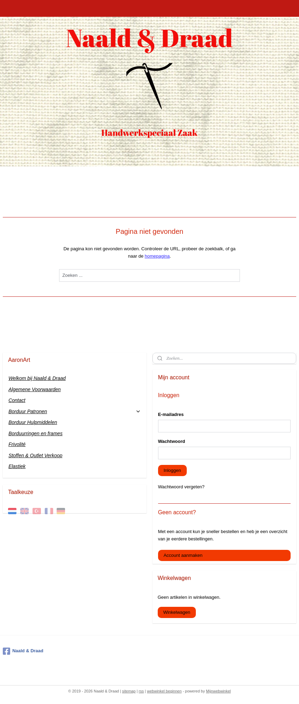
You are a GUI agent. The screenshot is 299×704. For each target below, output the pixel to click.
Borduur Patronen (74, 412)
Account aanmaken (183, 555)
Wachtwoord (171, 441)
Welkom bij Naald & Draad (37, 378)
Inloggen (172, 470)
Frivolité (17, 444)
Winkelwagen (176, 612)
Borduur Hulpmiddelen (32, 422)
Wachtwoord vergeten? (181, 486)
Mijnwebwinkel (218, 691)
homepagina (157, 256)
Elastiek (17, 466)
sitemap (129, 691)
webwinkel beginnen (164, 691)
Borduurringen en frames (35, 433)
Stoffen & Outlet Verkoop (35, 455)
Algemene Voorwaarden (34, 389)
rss (141, 691)
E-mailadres (171, 414)
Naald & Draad (23, 651)
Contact (16, 400)
